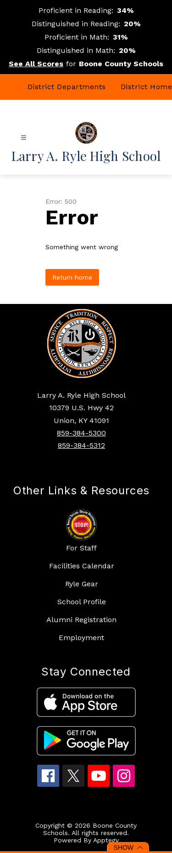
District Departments (67, 86)
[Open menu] (23, 137)
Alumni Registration (81, 619)
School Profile (81, 601)
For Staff (81, 548)
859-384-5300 (81, 433)
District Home (146, 86)
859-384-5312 (81, 445)
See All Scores (36, 63)
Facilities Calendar (81, 565)
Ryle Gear (81, 583)
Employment (81, 637)
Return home (72, 277)
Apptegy (106, 840)
